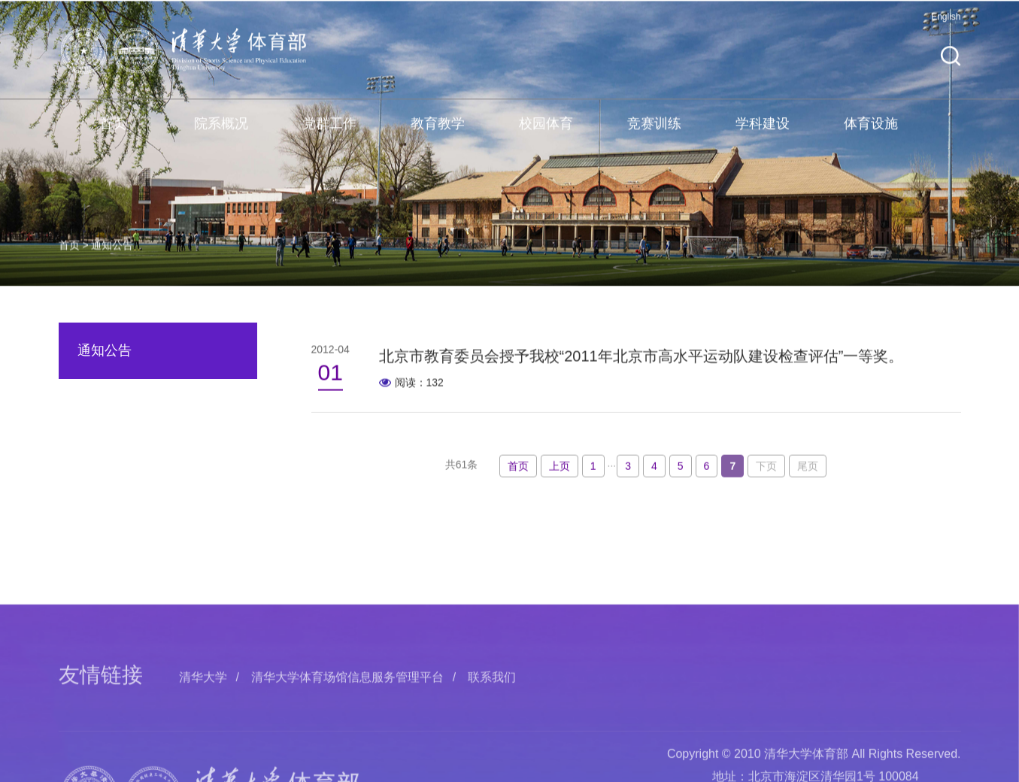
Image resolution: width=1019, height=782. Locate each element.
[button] (950, 68)
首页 (112, 135)
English (945, 28)
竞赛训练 (654, 135)
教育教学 (438, 135)
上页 (559, 472)
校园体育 (546, 135)
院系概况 (221, 135)
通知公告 (112, 262)
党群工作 (329, 135)
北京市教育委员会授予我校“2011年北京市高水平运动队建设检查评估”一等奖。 (641, 360)
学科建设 (762, 135)
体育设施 (871, 135)
